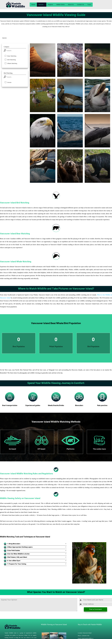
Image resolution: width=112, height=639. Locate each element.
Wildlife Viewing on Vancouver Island (54, 624)
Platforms (70, 449)
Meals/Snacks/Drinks (56, 406)
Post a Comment (95, 609)
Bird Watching (8, 73)
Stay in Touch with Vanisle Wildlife (90, 624)
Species (41, 5)
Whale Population (56, 346)
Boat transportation (9, 406)
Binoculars (79, 406)
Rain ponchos (102, 406)
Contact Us (80, 5)
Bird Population (93, 346)
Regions (50, 5)
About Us (71, 5)
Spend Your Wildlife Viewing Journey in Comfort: (56, 383)
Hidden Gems (60, 5)
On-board (12, 449)
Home (33, 5)
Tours (89, 5)
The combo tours (99, 449)
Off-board (42, 449)
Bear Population (19, 346)
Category (6, 46)
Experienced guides (32, 406)
